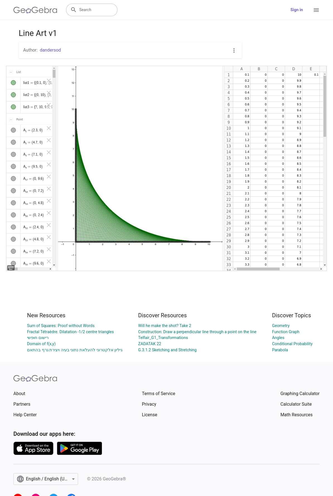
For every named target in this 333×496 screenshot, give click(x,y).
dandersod (50, 50)
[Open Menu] (316, 10)
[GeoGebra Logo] (35, 10)
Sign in (297, 10)
